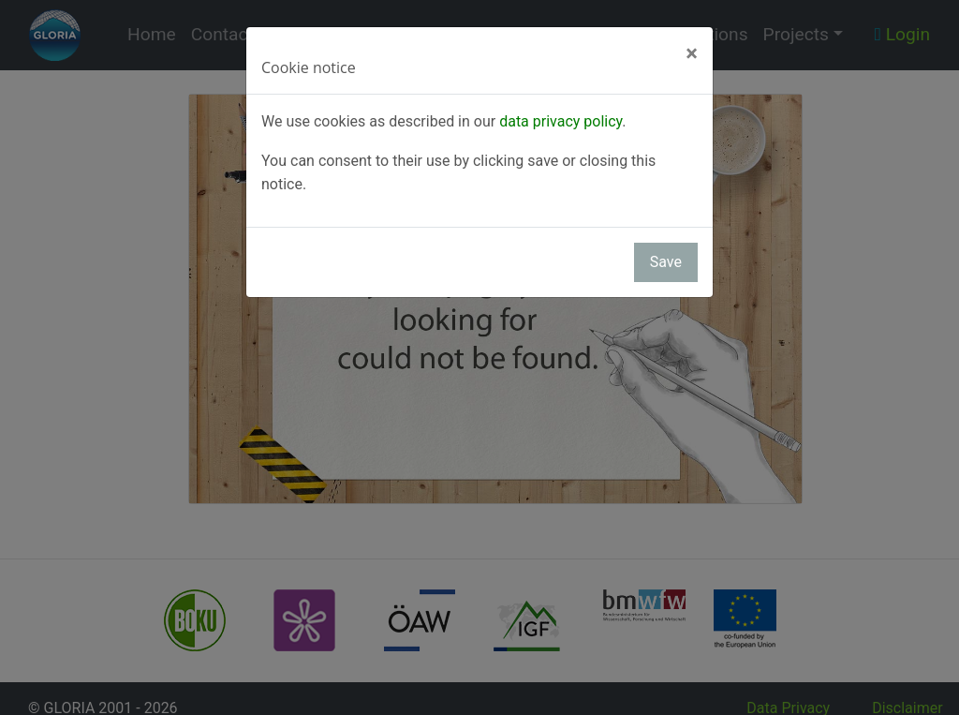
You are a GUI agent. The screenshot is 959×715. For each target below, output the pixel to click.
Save (666, 262)
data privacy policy (560, 121)
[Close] (692, 53)
